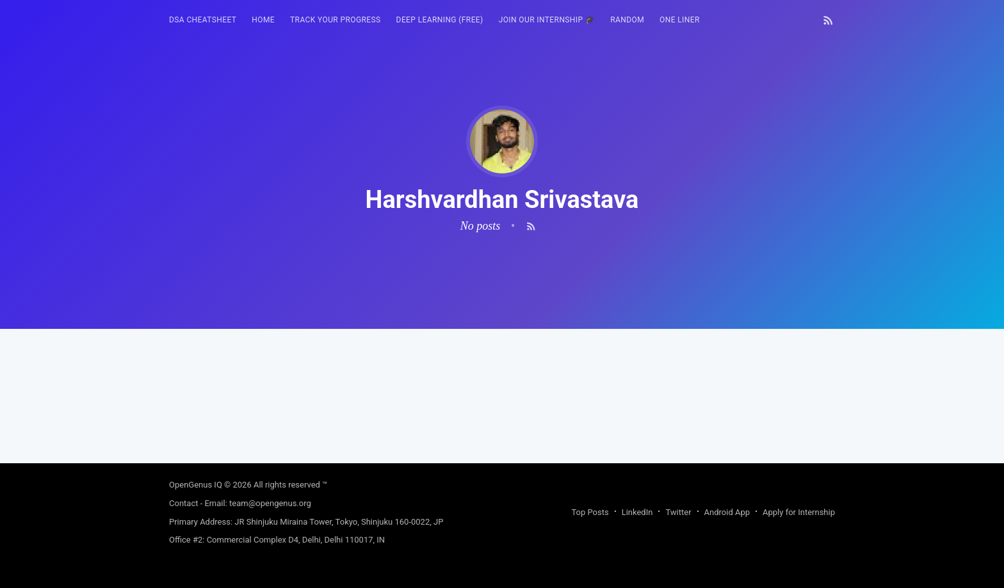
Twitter (678, 512)
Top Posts (589, 512)
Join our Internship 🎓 (547, 19)
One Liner (680, 19)
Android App (727, 512)
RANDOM (627, 19)
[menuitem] (202, 20)
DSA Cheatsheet (202, 19)
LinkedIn (637, 512)
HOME (263, 19)
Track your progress (335, 19)
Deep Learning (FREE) (439, 19)
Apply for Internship (799, 512)
